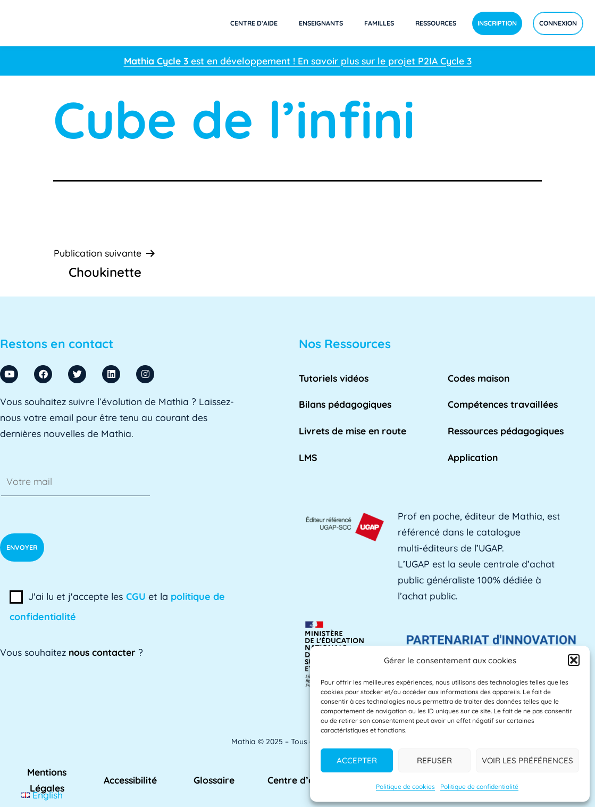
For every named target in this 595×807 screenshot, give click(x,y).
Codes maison (478, 378)
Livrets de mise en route (352, 431)
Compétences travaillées (503, 404)
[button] (573, 660)
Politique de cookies (405, 786)
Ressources (435, 23)
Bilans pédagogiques (345, 404)
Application (473, 457)
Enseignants (321, 23)
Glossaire (214, 780)
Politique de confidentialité (479, 786)
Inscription (497, 23)
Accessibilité (130, 780)
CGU (136, 596)
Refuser (434, 760)
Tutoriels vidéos (333, 378)
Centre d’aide (254, 23)
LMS (308, 457)
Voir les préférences (527, 760)
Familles (379, 23)
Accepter (357, 760)
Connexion (558, 23)
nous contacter (102, 652)
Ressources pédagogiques (506, 431)
